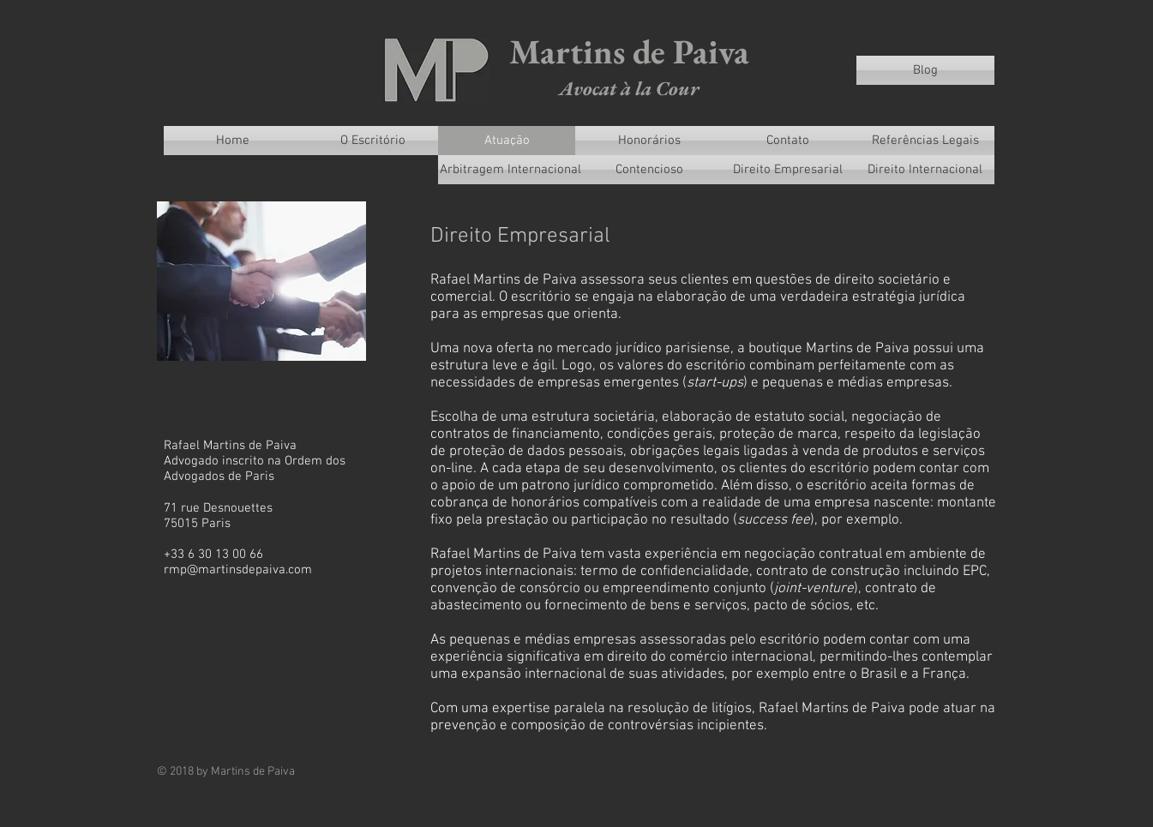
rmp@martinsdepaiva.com (238, 570)
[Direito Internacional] (925, 169)
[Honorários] (649, 140)
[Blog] (925, 70)
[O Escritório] (373, 140)
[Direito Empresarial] (788, 169)
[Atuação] (507, 140)
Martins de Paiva (629, 51)
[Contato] (788, 140)
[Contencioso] (649, 169)
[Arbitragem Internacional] (510, 169)
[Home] (233, 140)
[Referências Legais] (925, 140)
